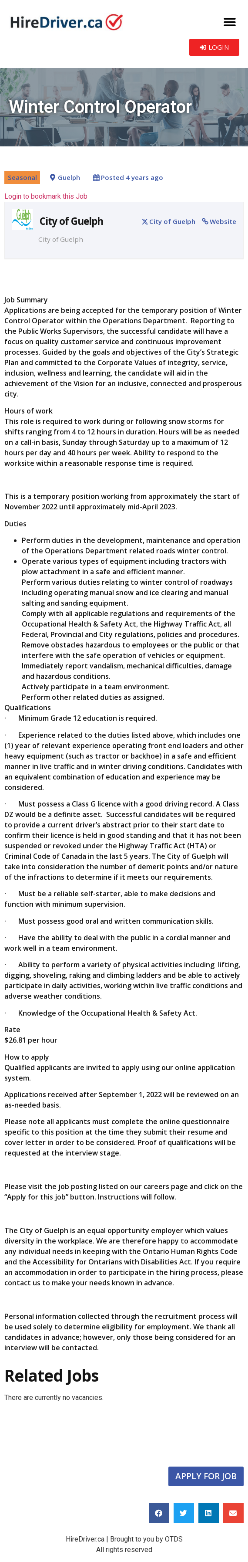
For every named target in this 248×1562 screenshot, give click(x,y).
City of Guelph (172, 221)
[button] (229, 22)
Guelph (69, 177)
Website (223, 221)
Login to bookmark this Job (45, 196)
